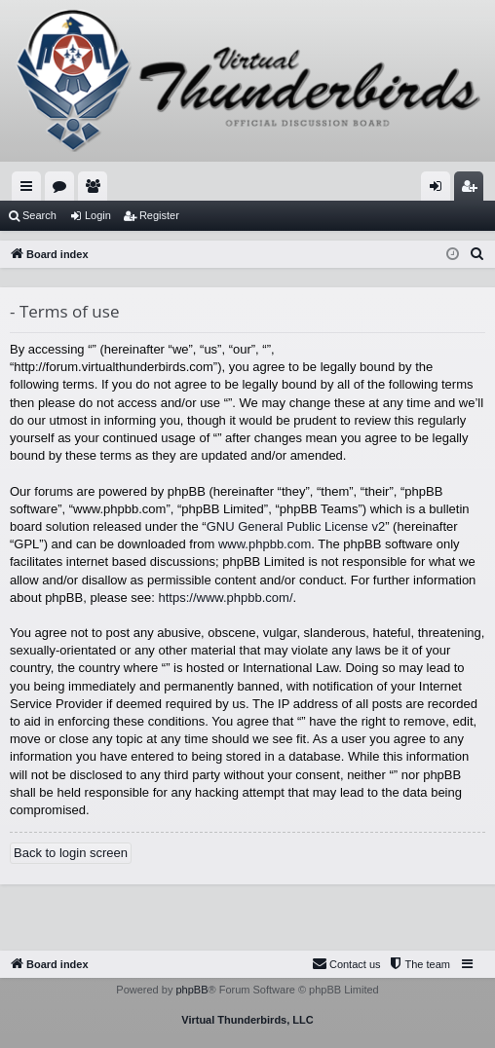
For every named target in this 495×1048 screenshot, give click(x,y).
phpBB (191, 989)
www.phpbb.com (264, 544)
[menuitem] (477, 254)
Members (96, 190)
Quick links (30, 190)
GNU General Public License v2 (296, 526)
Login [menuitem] (440, 190)
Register (159, 215)
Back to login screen (71, 852)
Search (39, 215)
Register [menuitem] (473, 190)
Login (98, 215)
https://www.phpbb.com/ (226, 597)
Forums (63, 190)
